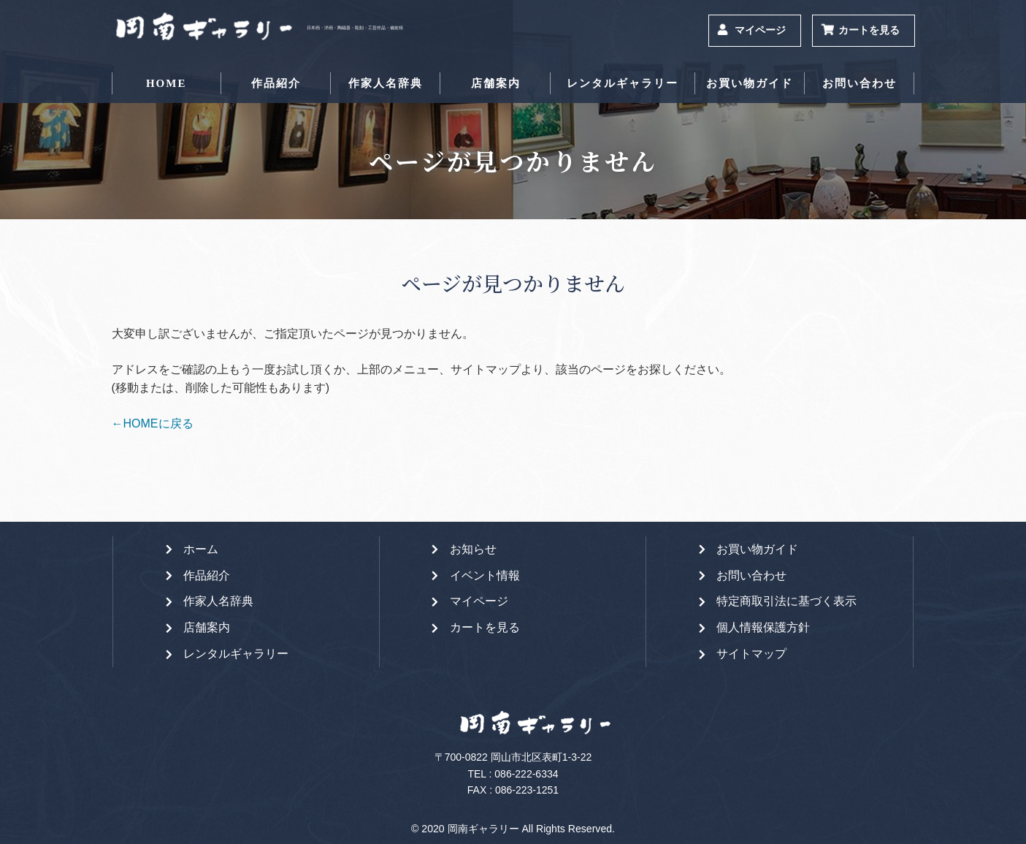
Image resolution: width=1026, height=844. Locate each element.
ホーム (200, 549)
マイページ (760, 30)
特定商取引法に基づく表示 (786, 601)
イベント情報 (485, 575)
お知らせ (473, 549)
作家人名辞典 (385, 83)
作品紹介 (276, 83)
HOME (166, 83)
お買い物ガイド (749, 83)
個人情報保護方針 (763, 627)
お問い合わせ (859, 83)
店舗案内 (496, 83)
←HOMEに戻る (153, 423)
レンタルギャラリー (622, 83)
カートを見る (869, 30)
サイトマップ (751, 653)
